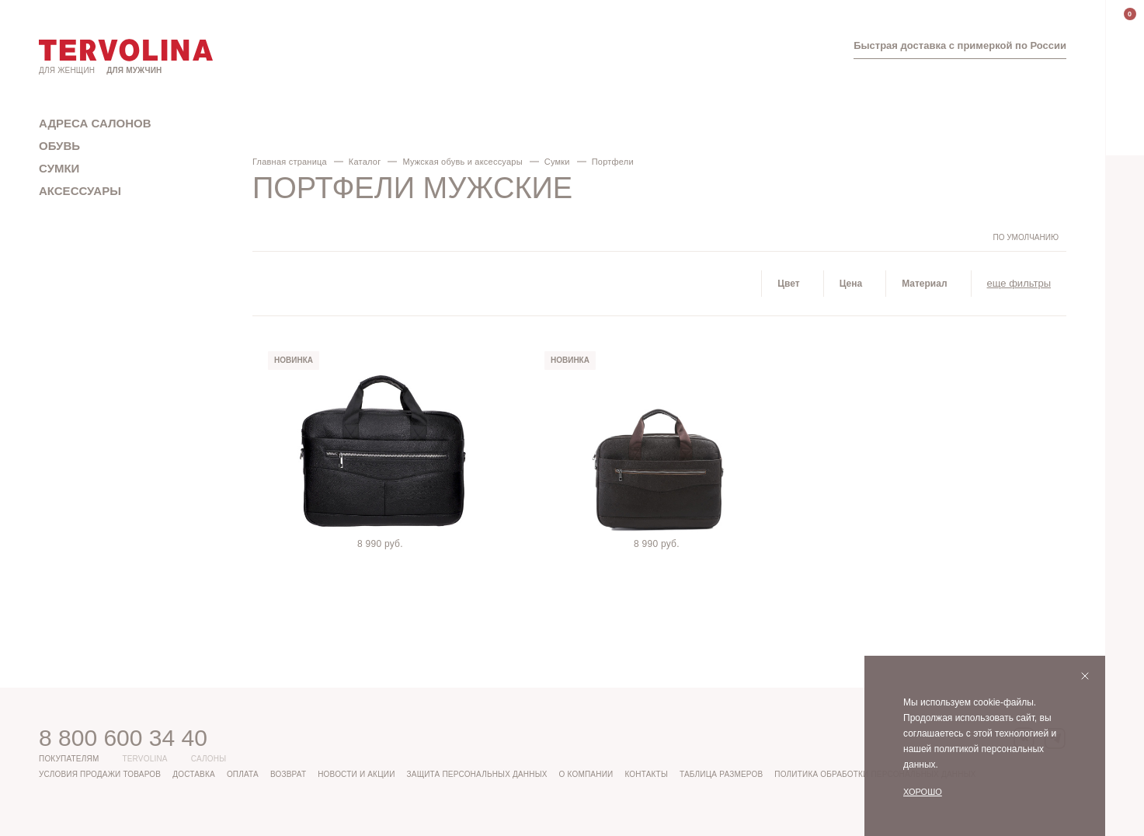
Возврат (288, 774)
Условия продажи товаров (100, 774)
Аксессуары (80, 190)
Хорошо (922, 791)
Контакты (646, 774)
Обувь (59, 145)
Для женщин (67, 70)
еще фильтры (1019, 283)
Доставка (193, 774)
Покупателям (69, 758)
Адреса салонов (95, 123)
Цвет (788, 283)
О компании (586, 774)
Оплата (243, 774)
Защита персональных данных (477, 774)
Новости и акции (356, 774)
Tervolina (144, 758)
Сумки (59, 168)
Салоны (209, 758)
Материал (924, 283)
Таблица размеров (721, 774)
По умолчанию (1026, 237)
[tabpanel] (383, 444)
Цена (851, 283)
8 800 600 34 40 (123, 738)
